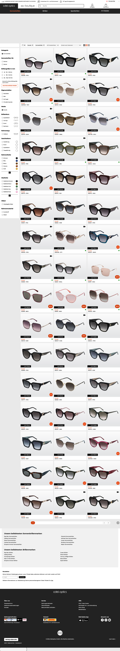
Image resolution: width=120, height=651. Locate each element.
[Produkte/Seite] (53, 45)
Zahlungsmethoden (47, 603)
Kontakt (6, 607)
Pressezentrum (8, 603)
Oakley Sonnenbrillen (10, 538)
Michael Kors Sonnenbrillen (68, 538)
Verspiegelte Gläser (7, 204)
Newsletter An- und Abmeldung (88, 605)
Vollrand (10, 134)
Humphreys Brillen (9, 556)
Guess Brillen (64, 552)
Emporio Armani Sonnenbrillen (13, 544)
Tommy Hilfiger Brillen (66, 556)
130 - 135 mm (7, 72)
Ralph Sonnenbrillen (66, 544)
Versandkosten (45, 605)
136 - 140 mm (7, 75)
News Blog (82, 607)
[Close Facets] (9, 45)
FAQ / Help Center (84, 603)
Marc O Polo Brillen (9, 558)
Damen (4, 61)
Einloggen (92, 7)
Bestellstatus (82, 609)
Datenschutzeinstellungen (11, 605)
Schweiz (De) (111, 1)
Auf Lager (5, 99)
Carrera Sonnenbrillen (10, 542)
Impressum (18, 643)
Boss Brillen (63, 558)
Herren (4, 64)
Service (43, 601)
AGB (5, 643)
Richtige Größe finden (10, 85)
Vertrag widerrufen (11, 639)
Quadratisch (10, 117)
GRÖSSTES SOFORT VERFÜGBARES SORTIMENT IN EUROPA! (20, 1)
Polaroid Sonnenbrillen (67, 536)
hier (52, 580)
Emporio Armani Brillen (10, 560)
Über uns (7, 601)
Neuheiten (5, 93)
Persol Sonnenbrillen (10, 540)
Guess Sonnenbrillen (67, 540)
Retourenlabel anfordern (48, 607)
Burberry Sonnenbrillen (67, 542)
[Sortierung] (71, 45)
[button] (9, 5)
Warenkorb (106, 7)
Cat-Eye (10, 120)
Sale (4, 96)
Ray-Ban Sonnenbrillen (10, 536)
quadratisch (10, 147)
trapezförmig (10, 150)
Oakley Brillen (8, 554)
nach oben (112, 639)
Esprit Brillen (64, 560)
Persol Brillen (64, 554)
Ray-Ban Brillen (8, 552)
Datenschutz (10, 643)
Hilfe (80, 601)
